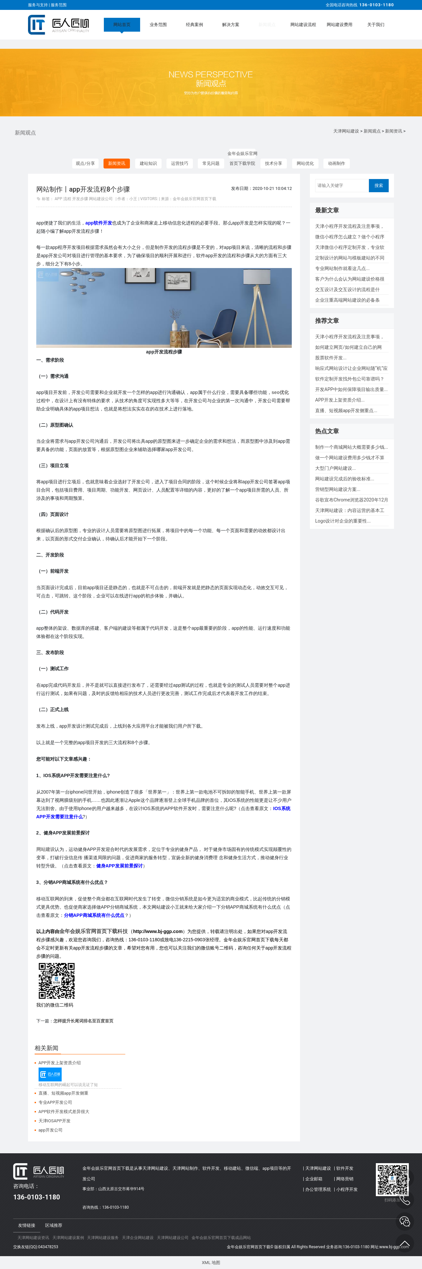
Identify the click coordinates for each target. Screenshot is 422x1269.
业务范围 (158, 24)
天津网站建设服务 (103, 1237)
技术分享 (273, 163)
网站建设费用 (339, 24)
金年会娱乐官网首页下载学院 (242, 155)
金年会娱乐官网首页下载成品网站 (221, 1237)
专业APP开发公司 (56, 1102)
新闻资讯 (393, 131)
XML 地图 (211, 1262)
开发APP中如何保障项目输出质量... (351, 389)
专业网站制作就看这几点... (342, 268)
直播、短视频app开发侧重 (64, 1093)
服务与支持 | (39, 5)
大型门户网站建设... (335, 468)
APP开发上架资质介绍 (60, 1062)
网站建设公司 (101, 198)
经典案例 (194, 24)
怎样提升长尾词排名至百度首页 (83, 1020)
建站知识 (148, 163)
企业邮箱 (313, 1178)
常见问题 (211, 163)
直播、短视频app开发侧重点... (346, 410)
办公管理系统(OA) (318, 1191)
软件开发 (344, 1168)
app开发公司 (51, 1130)
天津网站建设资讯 (33, 1237)
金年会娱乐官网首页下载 (88, 931)
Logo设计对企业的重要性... (343, 521)
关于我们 (375, 24)
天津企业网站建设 (138, 1237)
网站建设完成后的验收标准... (344, 478)
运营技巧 (179, 163)
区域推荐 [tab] (53, 1225)
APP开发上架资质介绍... (340, 400)
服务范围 (59, 5)
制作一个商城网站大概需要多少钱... (351, 447)
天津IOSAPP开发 (55, 1120)
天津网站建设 (346, 131)
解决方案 (230, 24)
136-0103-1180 (376, 4)
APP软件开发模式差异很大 (64, 1111)
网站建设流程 (303, 24)
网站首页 (122, 24)
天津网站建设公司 (173, 1237)
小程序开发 (347, 1189)
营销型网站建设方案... (337, 489)
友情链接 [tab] (26, 1225)
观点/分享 (85, 163)
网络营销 (344, 1178)
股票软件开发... (331, 357)
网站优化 (305, 163)
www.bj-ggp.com (394, 1247)
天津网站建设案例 (68, 1237)
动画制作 (336, 163)
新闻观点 (267, 24)
